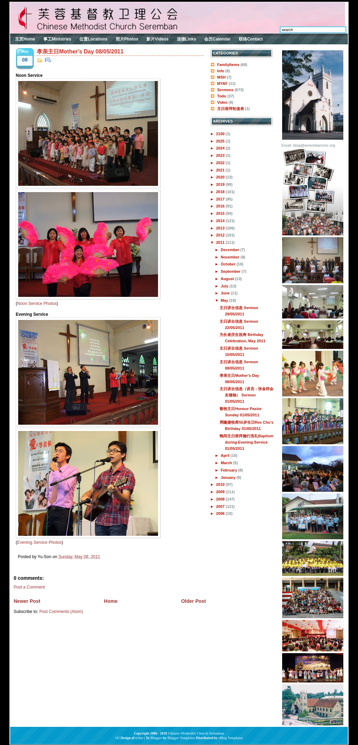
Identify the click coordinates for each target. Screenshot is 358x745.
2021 (221, 170)
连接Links (186, 39)
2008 (221, 499)
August (228, 279)
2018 (221, 192)
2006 (221, 513)
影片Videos (157, 39)
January (228, 477)
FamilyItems (228, 65)
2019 (221, 184)
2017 (221, 199)
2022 (221, 163)
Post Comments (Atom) (61, 611)
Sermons (225, 90)
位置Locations (93, 39)
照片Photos (127, 39)
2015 (221, 213)
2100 (221, 134)
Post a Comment (29, 587)
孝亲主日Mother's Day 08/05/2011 (80, 51)
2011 (221, 242)
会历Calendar (217, 39)
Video (222, 102)
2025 (221, 141)
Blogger (156, 738)
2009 (221, 492)
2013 (221, 228)
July (225, 286)
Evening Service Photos (39, 542)
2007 (221, 506)
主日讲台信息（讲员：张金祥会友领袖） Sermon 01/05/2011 (246, 395)
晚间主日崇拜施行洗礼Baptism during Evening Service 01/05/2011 (246, 442)
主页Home (25, 39)
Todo (221, 96)
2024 (221, 148)
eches (139, 738)
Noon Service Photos (37, 303)
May (225, 300)
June (226, 293)
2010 (221, 484)
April (225, 455)
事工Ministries (57, 39)
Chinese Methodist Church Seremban (196, 733)
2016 (221, 206)
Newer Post (27, 601)
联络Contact (251, 39)
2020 (221, 177)
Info (220, 71)
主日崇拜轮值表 (230, 109)
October (228, 264)
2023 (221, 155)
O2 (117, 738)
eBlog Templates (231, 738)
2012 (221, 235)
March (227, 463)
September (231, 271)
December (230, 250)
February (229, 470)
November (231, 257)
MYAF (222, 83)
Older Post (193, 601)
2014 (221, 221)
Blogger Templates (181, 738)
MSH (221, 77)
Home (110, 601)
